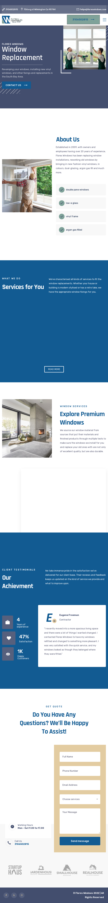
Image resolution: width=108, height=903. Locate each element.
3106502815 (12, 9)
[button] (54, 369)
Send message (80, 841)
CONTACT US (16, 85)
